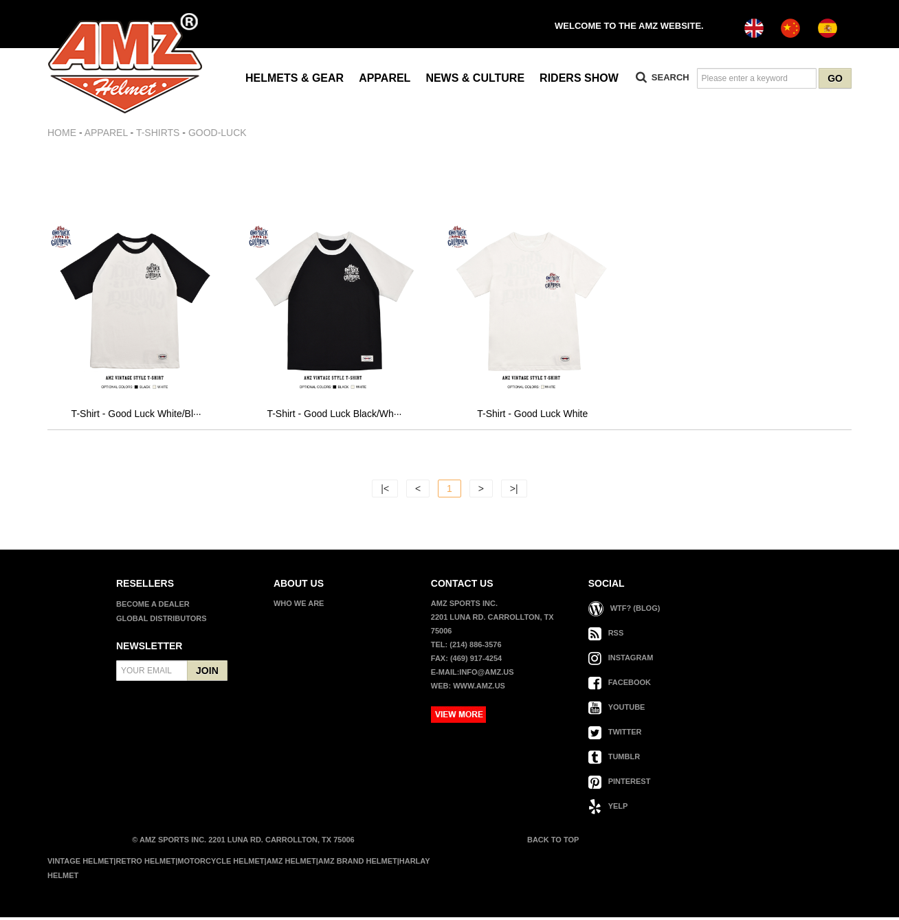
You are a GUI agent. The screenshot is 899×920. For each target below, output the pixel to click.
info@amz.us (486, 675)
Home (61, 132)
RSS (606, 635)
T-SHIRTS (158, 132)
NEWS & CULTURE (474, 78)
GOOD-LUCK (217, 132)
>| (514, 491)
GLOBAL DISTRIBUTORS (161, 621)
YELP (608, 809)
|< (385, 491)
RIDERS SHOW (579, 78)
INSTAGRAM (621, 660)
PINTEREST (619, 784)
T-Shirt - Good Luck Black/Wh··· (334, 416)
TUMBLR (614, 759)
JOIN (207, 673)
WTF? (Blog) (624, 611)
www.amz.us (479, 688)
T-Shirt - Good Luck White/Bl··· (136, 416)
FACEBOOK (619, 685)
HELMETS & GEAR (294, 78)
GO (835, 78)
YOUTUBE (616, 710)
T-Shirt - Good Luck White (532, 416)
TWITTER (615, 734)
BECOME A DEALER (153, 607)
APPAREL (384, 78)
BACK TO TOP (552, 842)
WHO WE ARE (299, 606)
